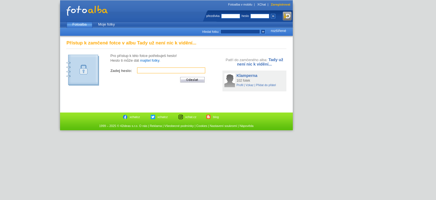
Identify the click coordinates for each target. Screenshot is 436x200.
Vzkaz (250, 85)
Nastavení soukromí (223, 126)
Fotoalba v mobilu (240, 4)
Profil (240, 85)
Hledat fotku (210, 31)
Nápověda (246, 126)
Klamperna (247, 75)
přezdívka (213, 16)
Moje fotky (106, 24)
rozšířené (278, 31)
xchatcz (135, 117)
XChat (261, 4)
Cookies (201, 126)
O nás (143, 126)
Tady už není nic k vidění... (260, 62)
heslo (245, 16)
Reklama (156, 126)
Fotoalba (79, 24)
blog (216, 117)
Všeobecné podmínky (179, 126)
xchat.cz (190, 117)
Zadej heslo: (121, 71)
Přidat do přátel (266, 85)
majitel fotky (149, 60)
